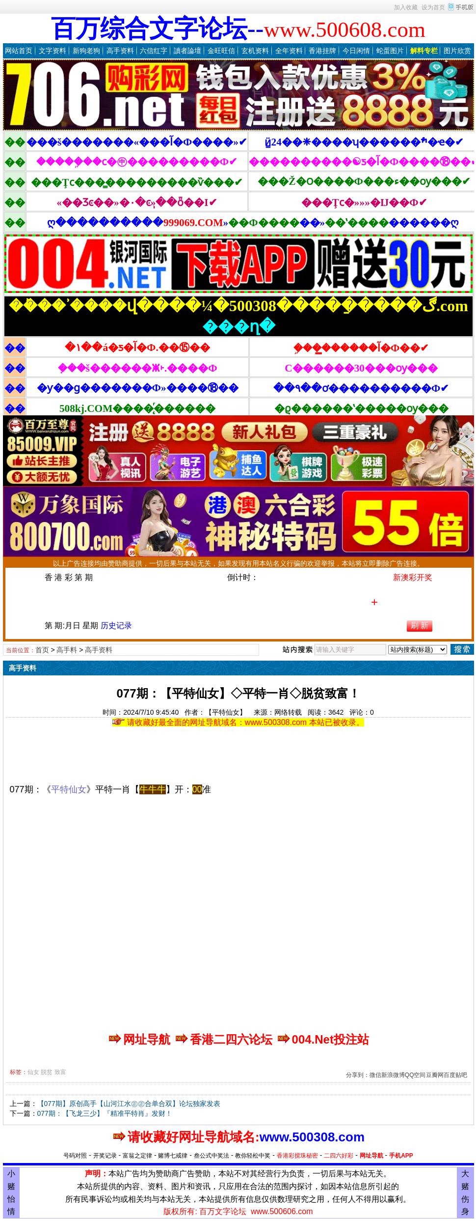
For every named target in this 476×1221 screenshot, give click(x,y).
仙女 (33, 1072)
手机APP (401, 1155)
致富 (60, 1072)
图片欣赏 (457, 51)
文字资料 (52, 51)
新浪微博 (393, 1075)
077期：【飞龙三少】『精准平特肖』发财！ (104, 1113)
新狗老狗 (86, 51)
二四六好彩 (338, 1155)
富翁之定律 (137, 1155)
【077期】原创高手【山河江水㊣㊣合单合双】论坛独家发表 (128, 1103)
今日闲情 (356, 51)
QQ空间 (415, 1075)
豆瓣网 (435, 1075)
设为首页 (433, 7)
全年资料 (289, 51)
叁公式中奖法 (211, 1155)
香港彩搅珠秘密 (297, 1155)
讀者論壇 (187, 51)
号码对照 (75, 1155)
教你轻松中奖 (252, 1155)
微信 (375, 1075)
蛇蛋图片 (390, 51)
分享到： (358, 1075)
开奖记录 (105, 1155)
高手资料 (120, 51)
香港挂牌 (322, 51)
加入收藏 (406, 7)
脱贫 (47, 1072)
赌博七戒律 (172, 1155)
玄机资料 (255, 51)
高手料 (66, 650)
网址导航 (371, 1155)
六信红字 (153, 51)
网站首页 (18, 51)
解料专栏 (424, 51)
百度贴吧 (455, 1075)
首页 (42, 650)
